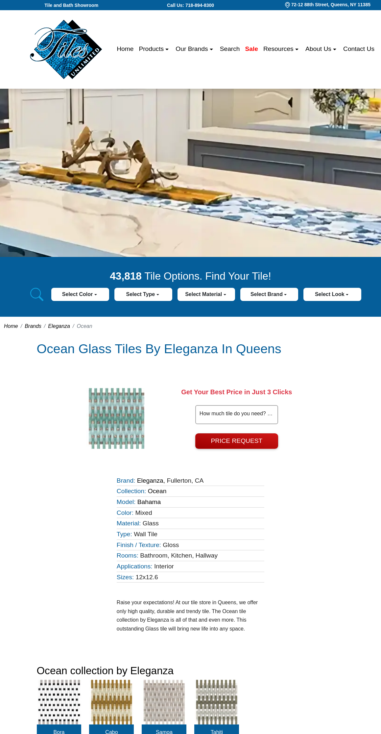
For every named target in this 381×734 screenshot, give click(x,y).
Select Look (330, 294)
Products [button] (152, 48)
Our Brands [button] (192, 48)
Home (125, 48)
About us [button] (319, 48)
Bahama (149, 501)
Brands (33, 326)
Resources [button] (279, 48)
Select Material (204, 294)
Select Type (141, 294)
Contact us (358, 48)
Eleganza (59, 326)
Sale (251, 48)
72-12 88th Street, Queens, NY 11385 (330, 4)
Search (230, 48)
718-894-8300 (199, 5)
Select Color (78, 294)
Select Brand (267, 294)
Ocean (157, 491)
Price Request (237, 440)
